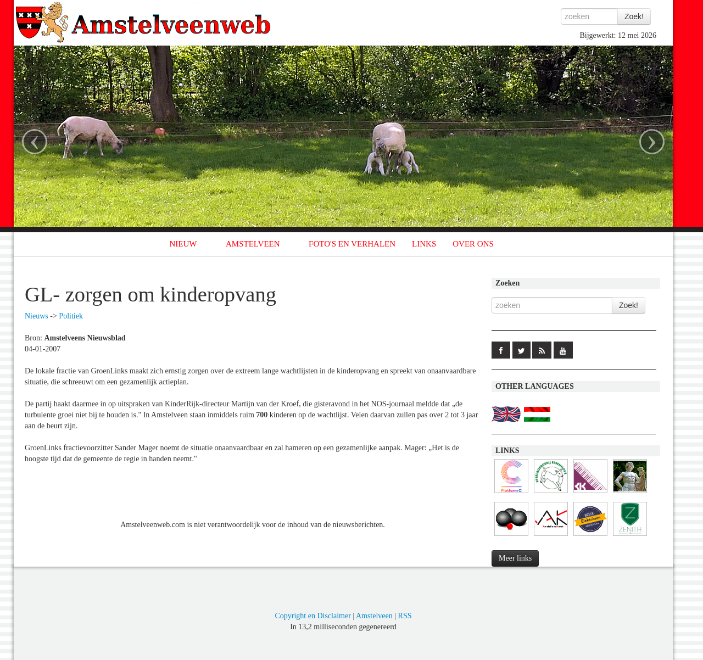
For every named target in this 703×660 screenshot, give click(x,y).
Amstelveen (374, 616)
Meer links (515, 558)
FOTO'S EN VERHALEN (352, 243)
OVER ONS (473, 243)
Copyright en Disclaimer (312, 616)
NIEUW (183, 243)
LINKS (424, 243)
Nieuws (36, 316)
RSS (405, 616)
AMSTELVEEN (253, 243)
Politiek (71, 316)
